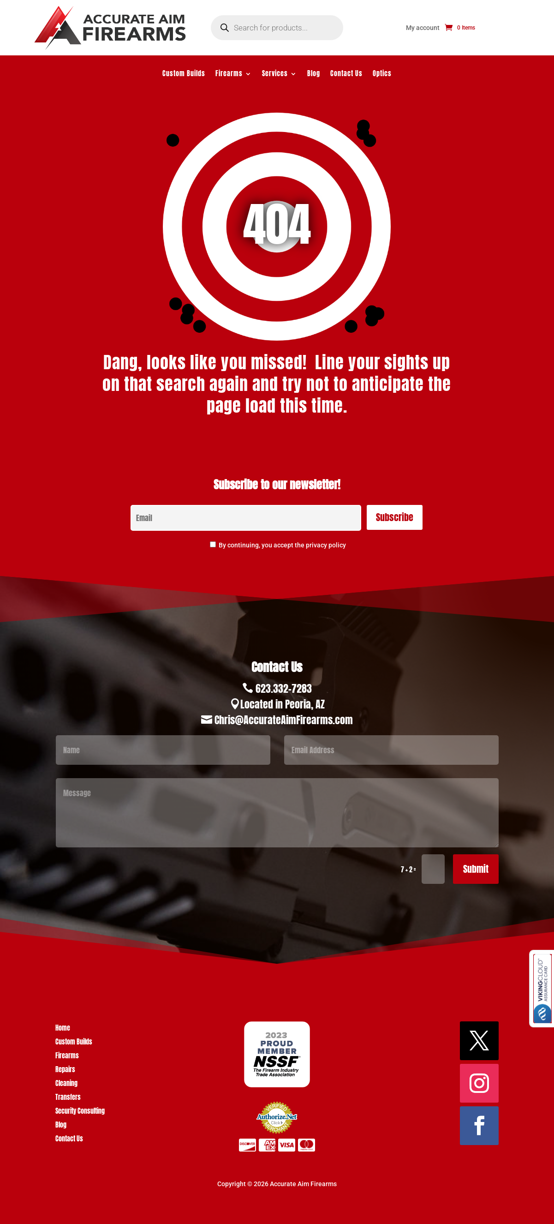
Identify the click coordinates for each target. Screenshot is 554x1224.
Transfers (68, 1098)
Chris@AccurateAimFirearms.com (283, 719)
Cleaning (66, 1084)
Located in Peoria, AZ (282, 704)
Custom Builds (183, 74)
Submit (475, 869)
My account (423, 27)
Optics (382, 74)
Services (275, 74)
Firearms (229, 74)
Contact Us (346, 74)
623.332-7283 (284, 688)
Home (62, 1029)
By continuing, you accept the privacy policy (282, 545)
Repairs (65, 1070)
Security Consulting (80, 1112)
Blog (313, 74)
